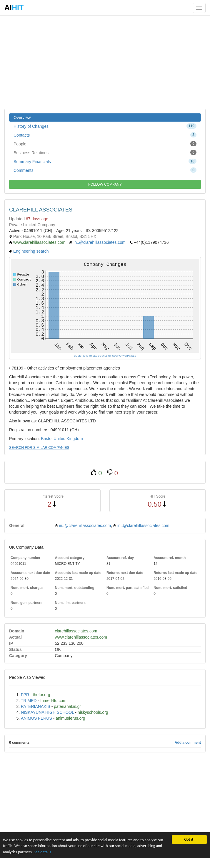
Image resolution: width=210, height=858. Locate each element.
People (105, 143)
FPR (25, 694)
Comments (105, 170)
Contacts (105, 134)
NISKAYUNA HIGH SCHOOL (47, 712)
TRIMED (29, 700)
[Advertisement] (105, 62)
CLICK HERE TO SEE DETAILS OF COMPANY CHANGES (105, 356)
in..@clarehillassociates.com (100, 242)
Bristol (46, 438)
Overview (22, 117)
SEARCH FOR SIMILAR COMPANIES (39, 448)
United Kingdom (68, 438)
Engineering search (31, 251)
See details (42, 851)
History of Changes (105, 126)
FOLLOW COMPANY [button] (105, 184)
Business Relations (105, 152)
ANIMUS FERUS (36, 718)
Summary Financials (105, 161)
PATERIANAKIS (35, 706)
